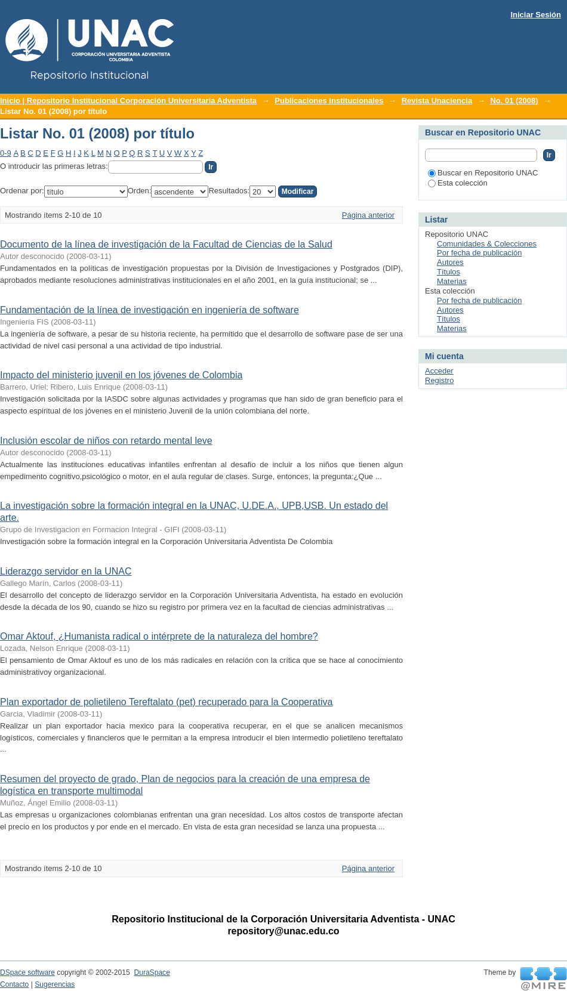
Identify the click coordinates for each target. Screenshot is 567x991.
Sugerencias (55, 984)
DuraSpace (152, 972)
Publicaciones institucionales (329, 100)
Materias (452, 281)
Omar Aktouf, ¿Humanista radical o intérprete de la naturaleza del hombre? (159, 636)
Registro (439, 380)
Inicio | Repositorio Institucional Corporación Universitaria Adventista (128, 100)
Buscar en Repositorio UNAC (483, 172)
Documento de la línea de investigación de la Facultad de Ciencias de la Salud (166, 244)
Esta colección (458, 182)
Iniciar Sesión (535, 14)
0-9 (5, 153)
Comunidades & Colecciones (487, 243)
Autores (450, 262)
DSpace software (27, 972)
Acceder (439, 370)
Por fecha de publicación (479, 252)
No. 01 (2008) (514, 100)
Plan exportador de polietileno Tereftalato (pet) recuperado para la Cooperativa (166, 702)
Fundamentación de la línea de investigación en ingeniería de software (149, 310)
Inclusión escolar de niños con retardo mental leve (106, 441)
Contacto (14, 984)
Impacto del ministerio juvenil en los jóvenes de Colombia (121, 375)
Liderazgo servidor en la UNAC (66, 571)
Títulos (448, 271)
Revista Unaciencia (437, 100)
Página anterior (368, 215)
